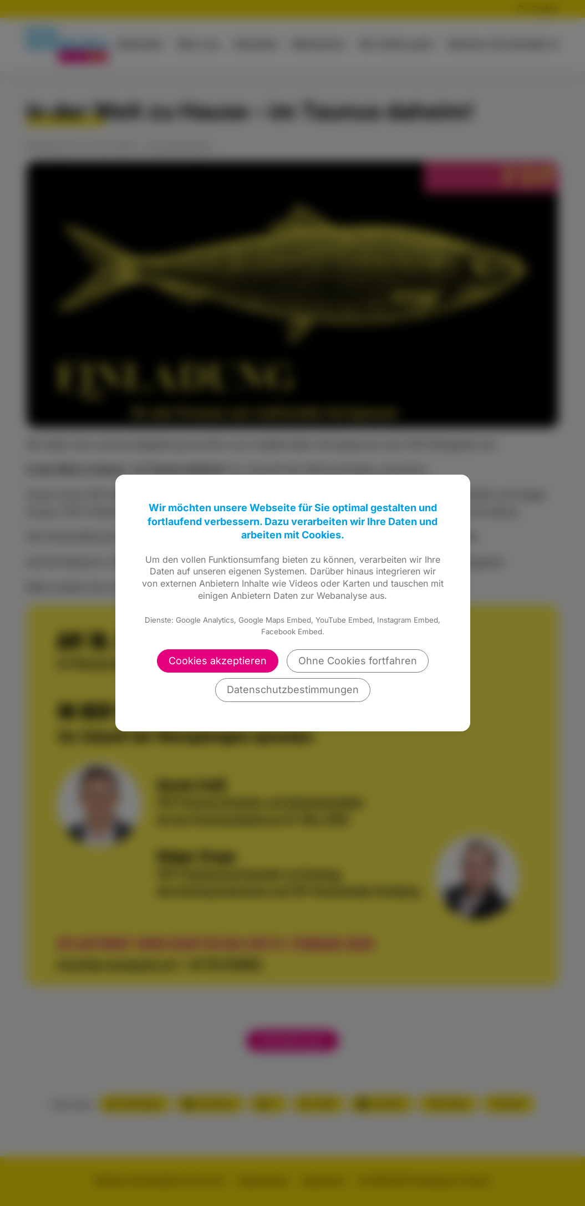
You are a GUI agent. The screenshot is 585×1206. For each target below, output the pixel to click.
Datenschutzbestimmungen (293, 689)
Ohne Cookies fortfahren (357, 660)
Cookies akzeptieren (218, 660)
